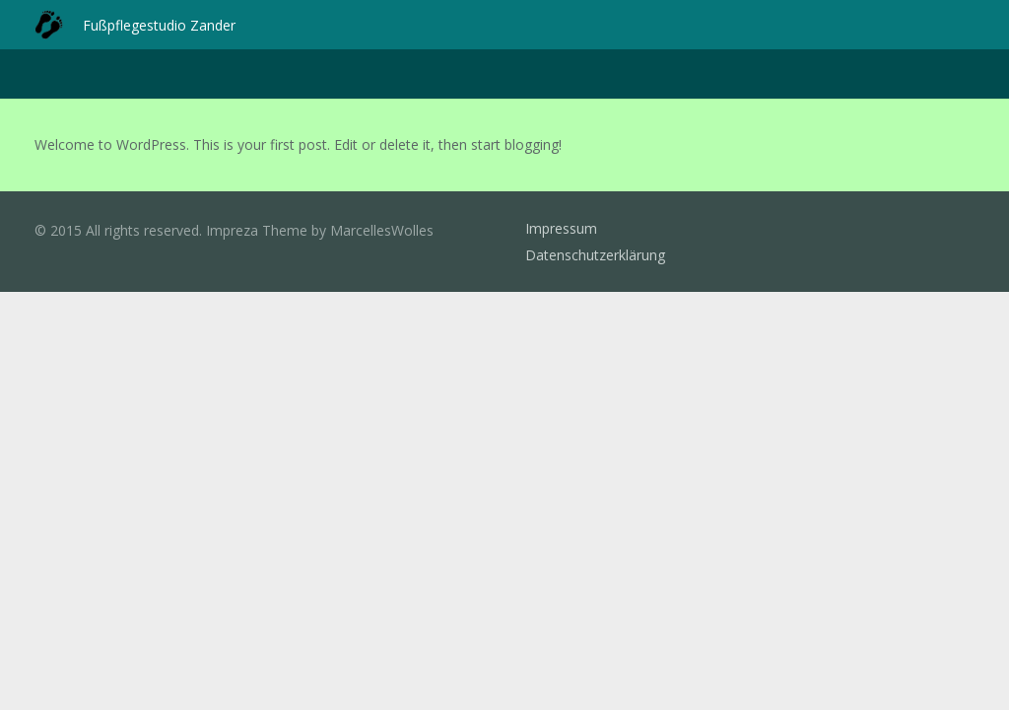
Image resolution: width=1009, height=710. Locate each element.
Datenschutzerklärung (595, 255)
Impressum (561, 228)
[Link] (48, 24)
